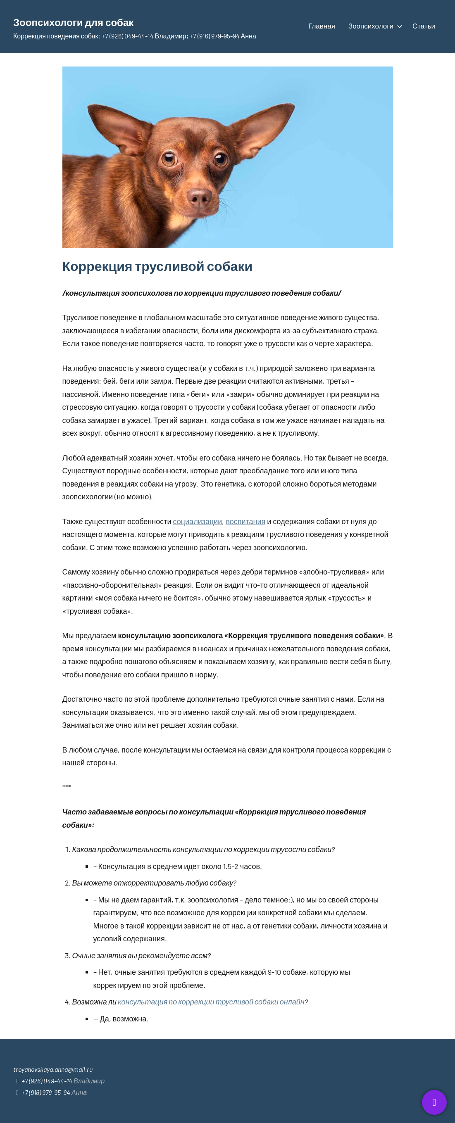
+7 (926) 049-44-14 (46, 1081)
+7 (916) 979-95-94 (45, 1092)
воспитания (245, 521)
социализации (197, 521)
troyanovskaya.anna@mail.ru (53, 1069)
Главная (321, 25)
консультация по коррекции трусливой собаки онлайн (211, 1001)
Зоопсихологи (373, 25)
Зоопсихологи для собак (93, 20)
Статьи (423, 25)
